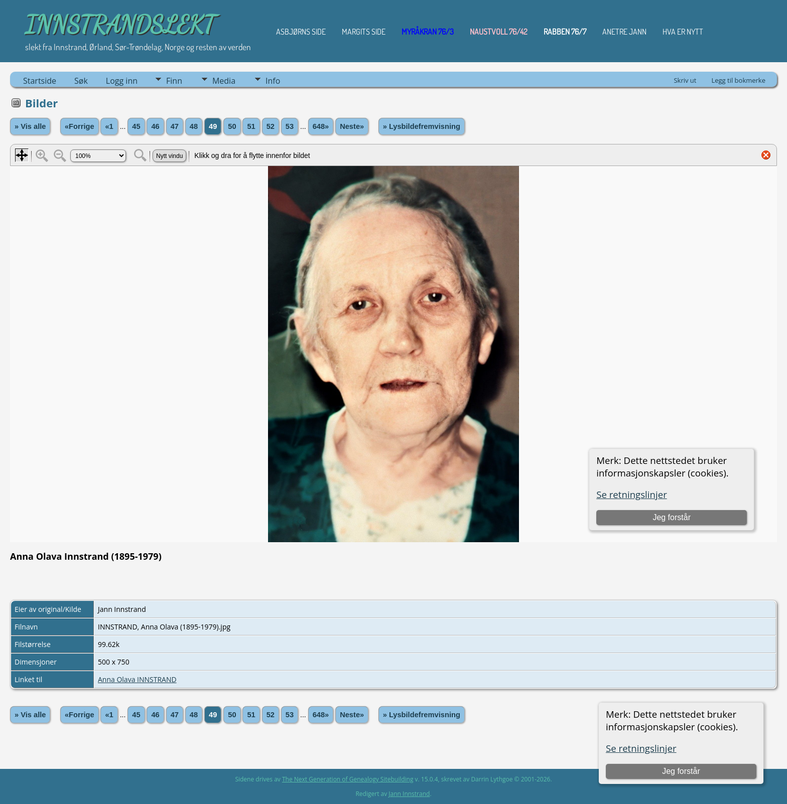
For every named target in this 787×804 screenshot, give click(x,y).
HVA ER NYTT (683, 32)
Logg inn (122, 80)
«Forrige (79, 126)
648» (321, 126)
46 (155, 126)
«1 (109, 126)
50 (232, 126)
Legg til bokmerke (738, 80)
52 (271, 126)
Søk (81, 80)
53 (290, 126)
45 (136, 126)
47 (175, 126)
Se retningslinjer (641, 748)
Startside (39, 80)
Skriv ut (685, 80)
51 (251, 126)
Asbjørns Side (301, 32)
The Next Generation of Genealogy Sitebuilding (348, 779)
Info (273, 80)
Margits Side (363, 32)
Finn (174, 80)
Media (223, 80)
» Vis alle (30, 126)
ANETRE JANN (624, 32)
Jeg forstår (681, 771)
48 (194, 126)
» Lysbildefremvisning (421, 126)
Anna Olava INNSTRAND (137, 679)
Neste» (352, 126)
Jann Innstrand (409, 793)
